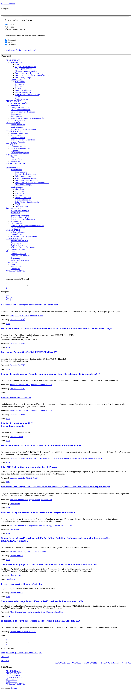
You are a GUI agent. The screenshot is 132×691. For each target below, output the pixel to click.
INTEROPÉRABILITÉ (110, 663)
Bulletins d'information (19, 133)
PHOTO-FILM (11, 155)
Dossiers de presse (18, 138)
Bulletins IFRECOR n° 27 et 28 (16, 397)
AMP (12, 316)
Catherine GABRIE (17, 343)
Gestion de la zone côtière (20, 110)
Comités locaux (17, 80)
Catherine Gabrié (16, 437)
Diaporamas (15, 151)
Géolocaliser (15, 161)
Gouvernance (16, 114)
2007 (8, 324)
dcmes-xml (10, 653)
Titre (7, 296)
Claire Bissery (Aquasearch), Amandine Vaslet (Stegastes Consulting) (36, 612)
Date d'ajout (10, 300)
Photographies (16, 159)
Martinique (19, 86)
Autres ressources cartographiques (24, 129)
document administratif (19, 500)
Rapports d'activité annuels (25, 67)
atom (3, 653)
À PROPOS (126, 663)
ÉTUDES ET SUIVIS (14, 101)
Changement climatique (20, 108)
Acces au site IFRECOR (8, 4)
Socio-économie (17, 116)
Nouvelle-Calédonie (23, 90)
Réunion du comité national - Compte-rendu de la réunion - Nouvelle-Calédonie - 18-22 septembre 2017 (50, 374)
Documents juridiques (23, 77)
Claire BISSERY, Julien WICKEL (23, 632)
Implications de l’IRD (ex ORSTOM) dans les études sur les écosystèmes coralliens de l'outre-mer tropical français (55, 486)
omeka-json (23, 653)
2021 (8, 482)
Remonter (5, 657)
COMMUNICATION (14, 131)
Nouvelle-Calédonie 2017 (20, 385)
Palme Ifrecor (16, 135)
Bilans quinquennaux (23, 69)
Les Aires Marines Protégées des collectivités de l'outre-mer (29, 304)
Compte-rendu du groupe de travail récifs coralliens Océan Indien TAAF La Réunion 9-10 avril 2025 (49, 564)
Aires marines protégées (20, 103)
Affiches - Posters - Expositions (23, 140)
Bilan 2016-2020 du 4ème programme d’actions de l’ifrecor (29, 467)
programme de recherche (38, 525)
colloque (18, 316)
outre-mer (33, 316)
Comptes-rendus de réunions (26, 71)
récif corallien (46, 500)
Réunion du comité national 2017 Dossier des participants (16, 424)
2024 (8, 616)
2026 (8, 597)
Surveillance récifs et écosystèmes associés (27, 118)
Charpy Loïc (15, 504)
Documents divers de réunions (27, 73)
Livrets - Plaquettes (18, 142)
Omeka (14, 688)
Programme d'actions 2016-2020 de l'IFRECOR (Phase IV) (29, 352)
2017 (8, 419)
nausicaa (25, 316)
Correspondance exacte (15, 29)
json (16, 653)
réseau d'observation (17, 552)
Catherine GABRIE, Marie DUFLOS (24, 478)
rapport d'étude (34, 500)
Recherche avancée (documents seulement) (19, 50)
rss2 (40, 653)
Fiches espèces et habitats (20, 148)
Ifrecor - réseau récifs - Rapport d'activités (21, 584)
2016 (8, 347)
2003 (8, 508)
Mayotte (18, 88)
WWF (40, 316)
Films (13, 157)
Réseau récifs (31, 552)
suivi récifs (42, 552)
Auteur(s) (9, 298)
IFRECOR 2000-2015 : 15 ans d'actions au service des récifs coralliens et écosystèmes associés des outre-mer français (56, 328)
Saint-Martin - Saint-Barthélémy (27, 95)
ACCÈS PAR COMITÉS (15, 163)
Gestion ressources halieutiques (23, 112)
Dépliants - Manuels (18, 146)
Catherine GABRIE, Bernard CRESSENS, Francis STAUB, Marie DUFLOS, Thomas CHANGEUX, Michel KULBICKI (56, 458)
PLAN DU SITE (90, 663)
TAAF (17, 97)
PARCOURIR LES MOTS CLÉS (68, 663)
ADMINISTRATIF (13, 60)
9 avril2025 (10, 579)
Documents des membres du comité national (32, 75)
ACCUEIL (5, 661)
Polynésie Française (23, 92)
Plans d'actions (21, 64)
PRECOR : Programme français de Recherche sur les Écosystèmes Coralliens (38, 512)
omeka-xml (33, 653)
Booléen (9, 27)
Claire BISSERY (16, 556)
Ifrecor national (16, 62)
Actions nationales (18, 125)
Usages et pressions (18, 120)
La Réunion (19, 84)
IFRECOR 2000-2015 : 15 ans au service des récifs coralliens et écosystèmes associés (41, 445)
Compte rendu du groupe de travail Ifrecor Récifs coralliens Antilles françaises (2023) (42, 601)
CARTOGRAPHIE (13, 123)
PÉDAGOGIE (11, 144)
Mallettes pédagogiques (20, 153)
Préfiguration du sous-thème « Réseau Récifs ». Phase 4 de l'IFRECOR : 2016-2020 (40, 621)
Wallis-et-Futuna (21, 99)
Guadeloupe (20, 82)
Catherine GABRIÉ (17, 320)
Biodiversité (15, 105)
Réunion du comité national (41, 385)
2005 (8, 533)
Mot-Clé (9, 24)
